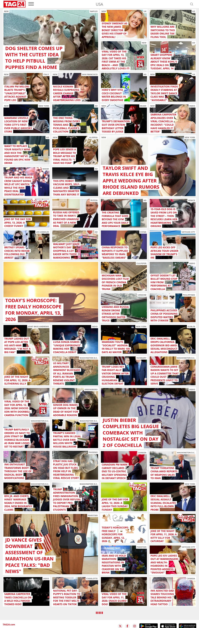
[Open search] (191, 4)
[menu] (31, 4)
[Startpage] (14, 4)
